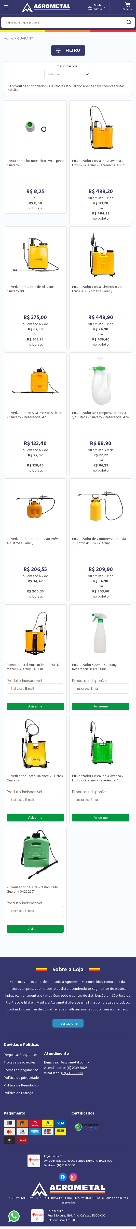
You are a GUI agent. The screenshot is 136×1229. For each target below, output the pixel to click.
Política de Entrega (18, 1093)
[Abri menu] (6, 7)
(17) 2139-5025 (77, 1067)
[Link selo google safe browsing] (87, 1127)
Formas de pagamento (21, 1070)
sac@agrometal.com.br (72, 1062)
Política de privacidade (21, 1077)
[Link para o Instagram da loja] (73, 1177)
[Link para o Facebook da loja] (63, 1177)
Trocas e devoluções (19, 1062)
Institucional (68, 1023)
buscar (129, 22)
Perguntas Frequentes (20, 1054)
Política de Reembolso (21, 1085)
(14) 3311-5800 (69, 1220)
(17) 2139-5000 (72, 1073)
